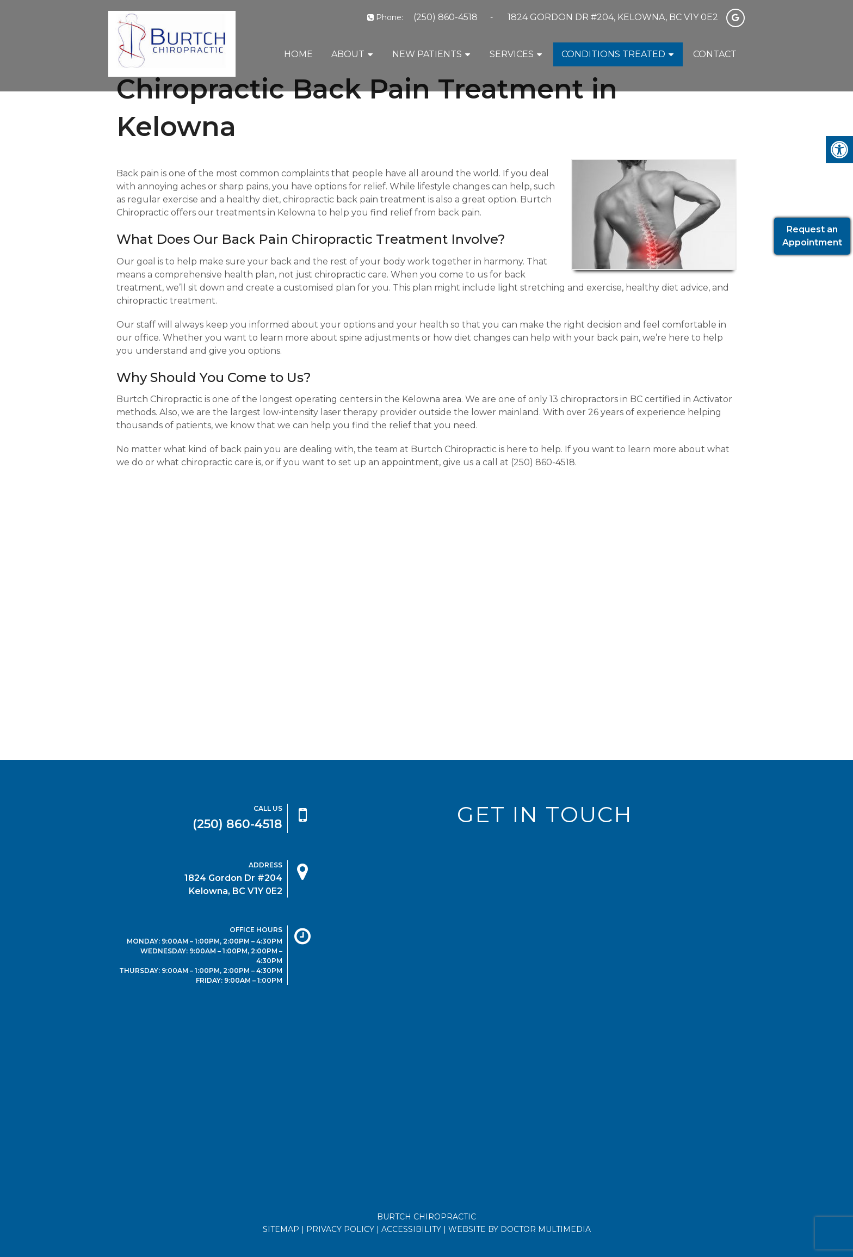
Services (512, 54)
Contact (715, 54)
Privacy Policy (340, 1229)
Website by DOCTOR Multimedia (519, 1229)
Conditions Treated (613, 54)
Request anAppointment (812, 236)
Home (298, 54)
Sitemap (281, 1229)
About (347, 54)
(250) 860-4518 (445, 17)
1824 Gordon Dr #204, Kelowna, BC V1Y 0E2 (613, 17)
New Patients (427, 54)
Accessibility (411, 1229)
